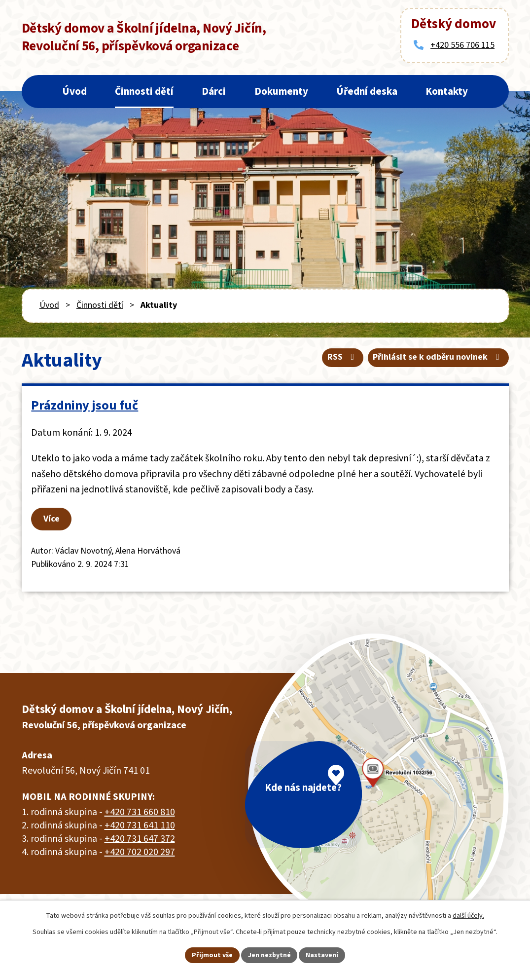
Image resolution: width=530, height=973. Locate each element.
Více (53, 519)
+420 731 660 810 (140, 813)
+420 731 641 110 (140, 826)
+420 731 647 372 (140, 840)
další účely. (468, 916)
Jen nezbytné (269, 955)
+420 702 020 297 (140, 853)
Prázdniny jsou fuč (85, 405)
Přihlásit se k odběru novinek (438, 357)
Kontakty (446, 91)
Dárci (214, 91)
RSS (342, 357)
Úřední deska (366, 91)
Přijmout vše (211, 955)
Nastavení (322, 955)
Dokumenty (281, 91)
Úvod (74, 91)
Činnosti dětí (144, 91)
